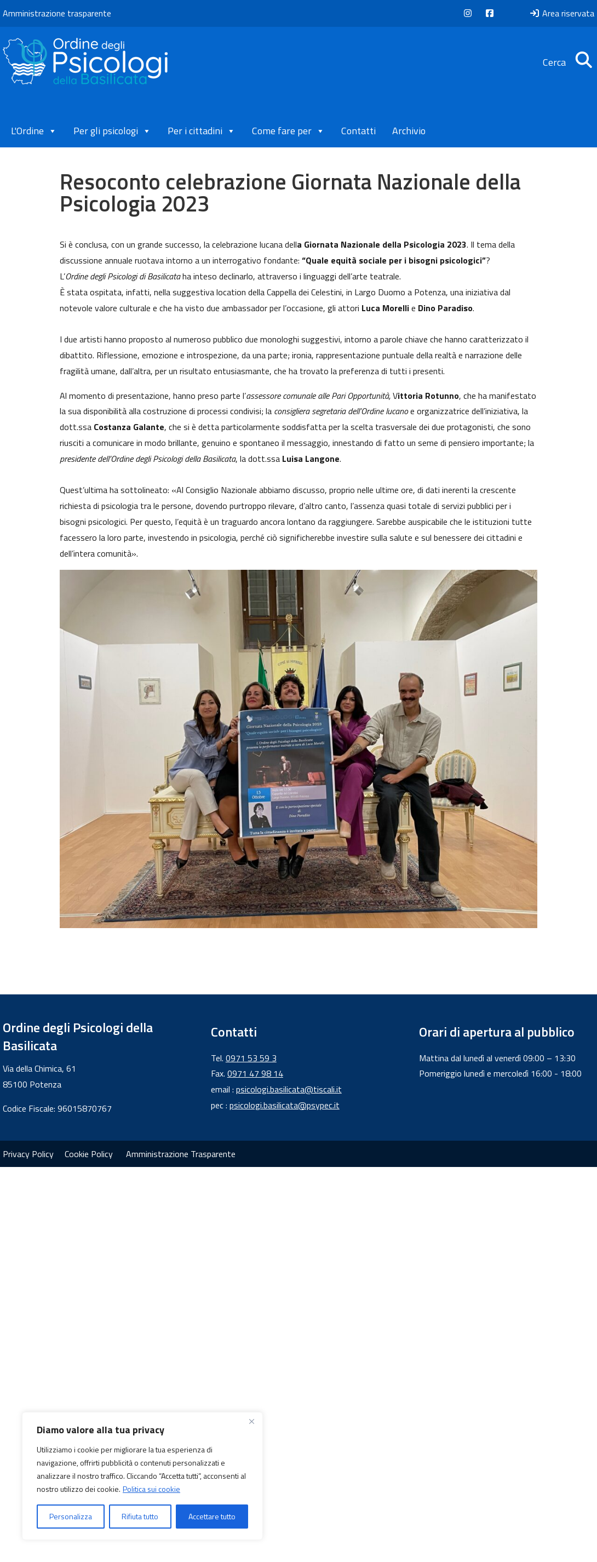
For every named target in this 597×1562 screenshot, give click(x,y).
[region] (142, 1476)
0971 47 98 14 (255, 1073)
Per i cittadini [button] (202, 131)
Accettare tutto (212, 1516)
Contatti (358, 130)
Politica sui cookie (151, 1489)
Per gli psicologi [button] (112, 131)
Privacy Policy (28, 1153)
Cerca (568, 62)
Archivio (409, 130)
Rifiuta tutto (140, 1516)
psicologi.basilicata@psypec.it (284, 1105)
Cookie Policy (89, 1153)
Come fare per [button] (288, 131)
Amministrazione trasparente (57, 13)
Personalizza (70, 1516)
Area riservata (561, 13)
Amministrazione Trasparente (181, 1153)
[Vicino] (251, 1421)
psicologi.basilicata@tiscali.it (289, 1089)
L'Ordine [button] (34, 131)
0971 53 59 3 (251, 1058)
